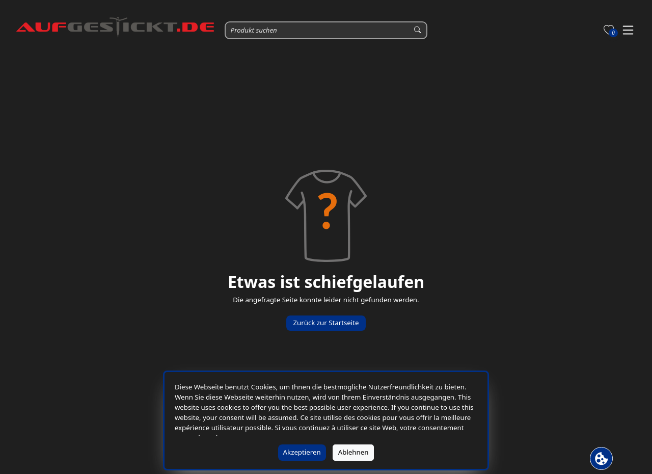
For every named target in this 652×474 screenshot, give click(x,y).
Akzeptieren (302, 452)
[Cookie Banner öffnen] (601, 458)
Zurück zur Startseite (326, 322)
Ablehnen (353, 452)
